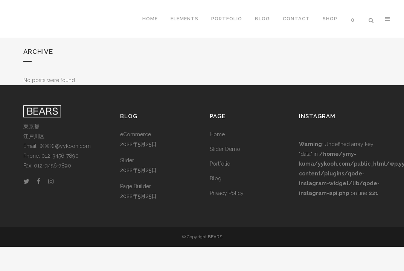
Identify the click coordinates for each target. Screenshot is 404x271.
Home (217, 134)
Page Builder (135, 186)
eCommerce (135, 134)
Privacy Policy (227, 193)
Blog (215, 178)
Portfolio (220, 164)
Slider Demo (225, 149)
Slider (127, 160)
